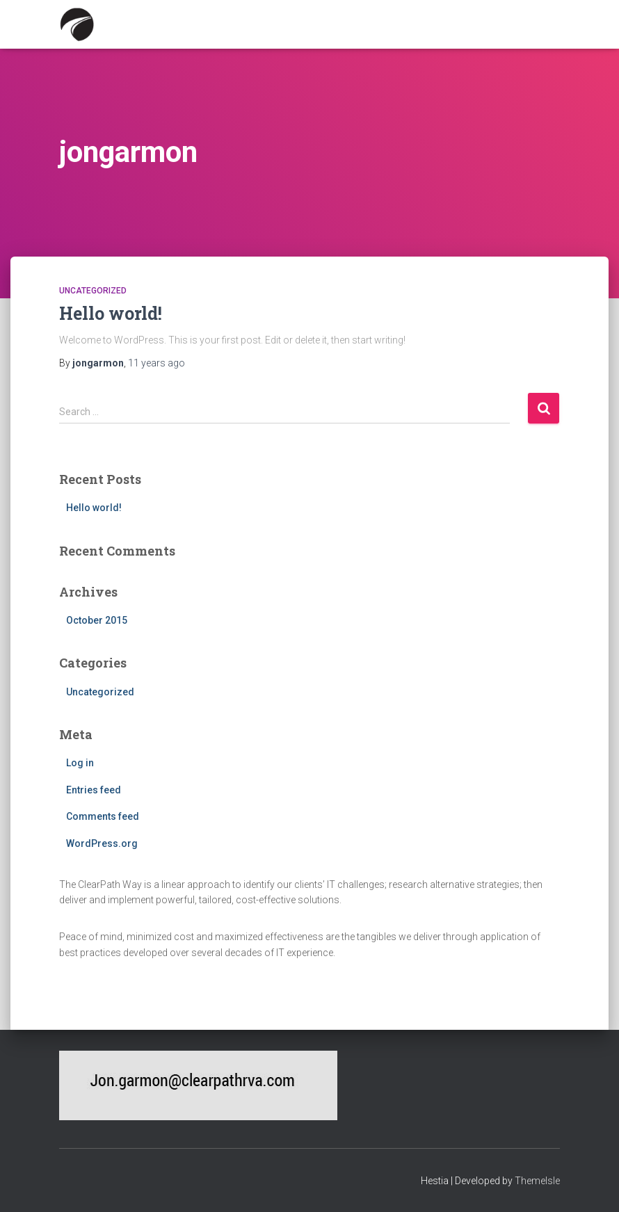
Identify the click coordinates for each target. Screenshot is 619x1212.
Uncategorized (93, 291)
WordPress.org (102, 843)
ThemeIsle (537, 1180)
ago (156, 363)
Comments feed (102, 816)
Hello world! (110, 313)
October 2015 (96, 620)
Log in (80, 762)
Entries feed (93, 789)
